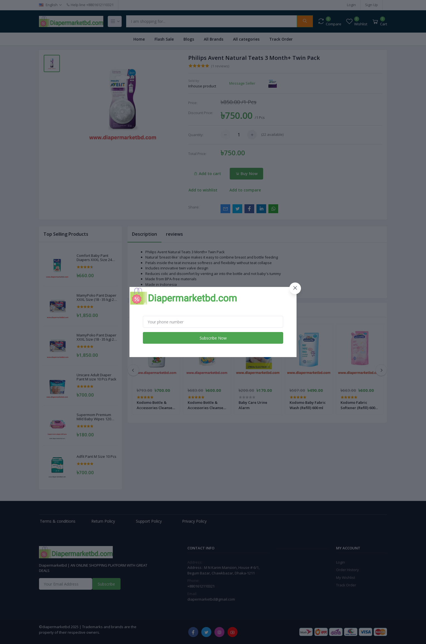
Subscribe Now (213, 338)
